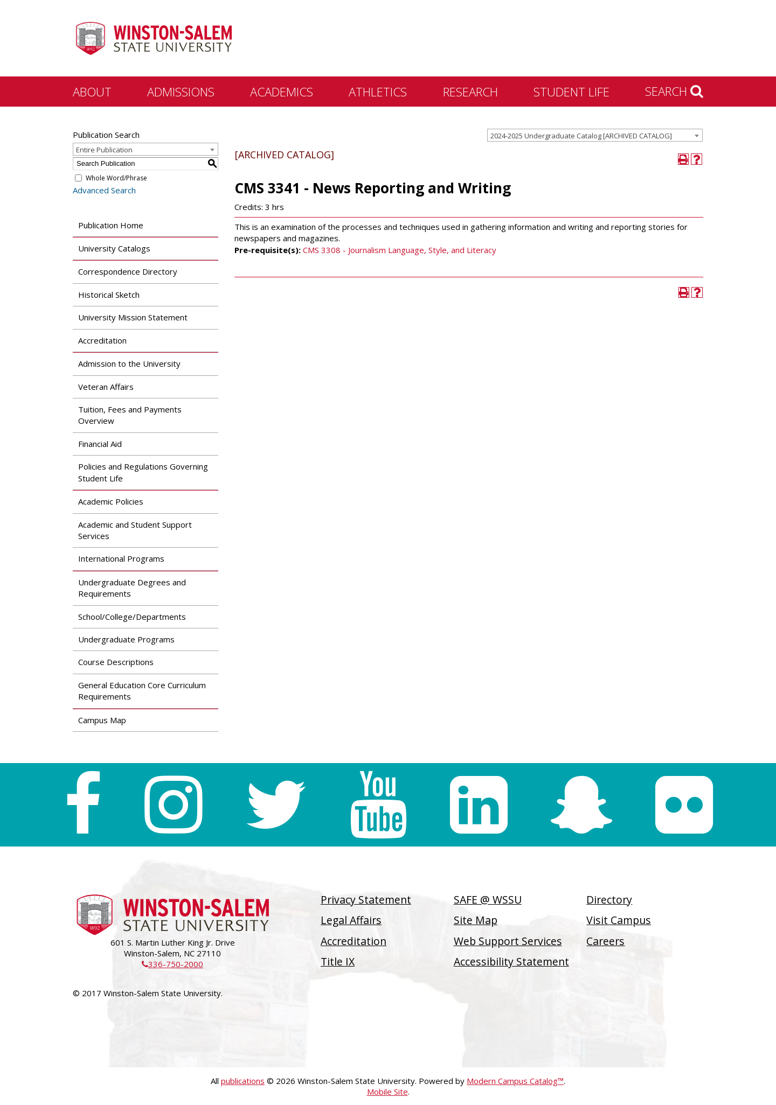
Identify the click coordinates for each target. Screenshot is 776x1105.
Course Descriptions (116, 661)
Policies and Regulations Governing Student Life (143, 472)
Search (674, 91)
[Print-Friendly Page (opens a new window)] (683, 159)
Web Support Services (508, 941)
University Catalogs (114, 248)
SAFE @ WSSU (488, 899)
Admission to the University (129, 363)
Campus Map (102, 720)
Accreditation (102, 340)
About (92, 91)
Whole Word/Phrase (116, 178)
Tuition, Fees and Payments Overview (130, 415)
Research (470, 91)
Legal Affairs (351, 920)
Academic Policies (110, 501)
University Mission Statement (133, 317)
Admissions (180, 91)
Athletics (378, 91)
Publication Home (110, 225)
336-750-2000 (172, 964)
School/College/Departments (132, 616)
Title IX (338, 961)
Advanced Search (104, 190)
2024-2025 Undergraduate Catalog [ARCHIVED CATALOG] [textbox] (581, 136)
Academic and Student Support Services (135, 530)
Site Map (475, 920)
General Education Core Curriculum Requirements (142, 691)
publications (243, 1080)
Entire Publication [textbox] (104, 150)
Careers (605, 941)
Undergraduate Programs (126, 639)
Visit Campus (618, 920)
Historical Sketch (109, 294)
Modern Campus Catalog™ (515, 1080)
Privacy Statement (366, 899)
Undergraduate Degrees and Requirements (132, 588)
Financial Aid (100, 443)
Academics (281, 91)
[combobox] (595, 135)
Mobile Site (387, 1091)
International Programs (121, 558)
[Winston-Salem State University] (153, 39)
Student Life (571, 91)
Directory (609, 899)
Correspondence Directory (127, 271)
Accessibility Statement (511, 961)
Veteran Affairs (106, 386)
